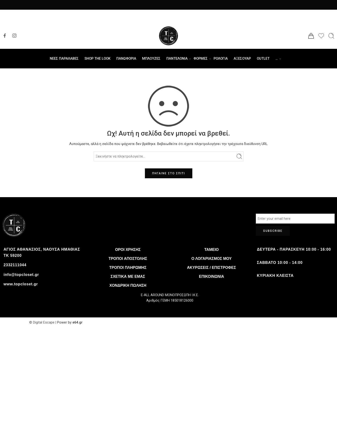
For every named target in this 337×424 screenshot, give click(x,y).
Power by (64, 322)
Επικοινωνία (211, 276)
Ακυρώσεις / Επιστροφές (211, 268)
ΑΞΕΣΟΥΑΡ (242, 59)
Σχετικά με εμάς (128, 276)
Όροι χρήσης (128, 250)
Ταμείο (211, 250)
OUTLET (263, 59)
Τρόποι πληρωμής (127, 268)
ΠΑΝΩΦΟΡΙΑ (126, 59)
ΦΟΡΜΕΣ (201, 58)
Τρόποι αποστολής (128, 259)
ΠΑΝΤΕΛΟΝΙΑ (177, 58)
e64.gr (77, 322)
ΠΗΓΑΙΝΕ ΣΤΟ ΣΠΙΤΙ (168, 173)
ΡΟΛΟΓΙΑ (221, 59)
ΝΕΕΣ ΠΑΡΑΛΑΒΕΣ (64, 59)
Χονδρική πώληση (128, 285)
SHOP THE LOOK (97, 59)
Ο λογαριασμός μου (211, 259)
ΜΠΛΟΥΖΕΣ (151, 59)
